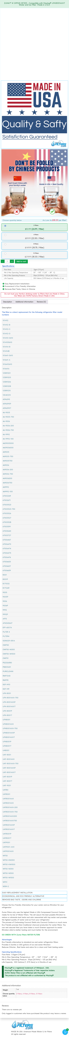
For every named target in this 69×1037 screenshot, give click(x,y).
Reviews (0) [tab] (41, 302)
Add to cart (21, 261)
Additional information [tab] (24, 302)
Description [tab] (7, 302)
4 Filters (36, 234)
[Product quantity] (7, 261)
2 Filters (36, 225)
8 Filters (36, 244)
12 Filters (36, 253)
